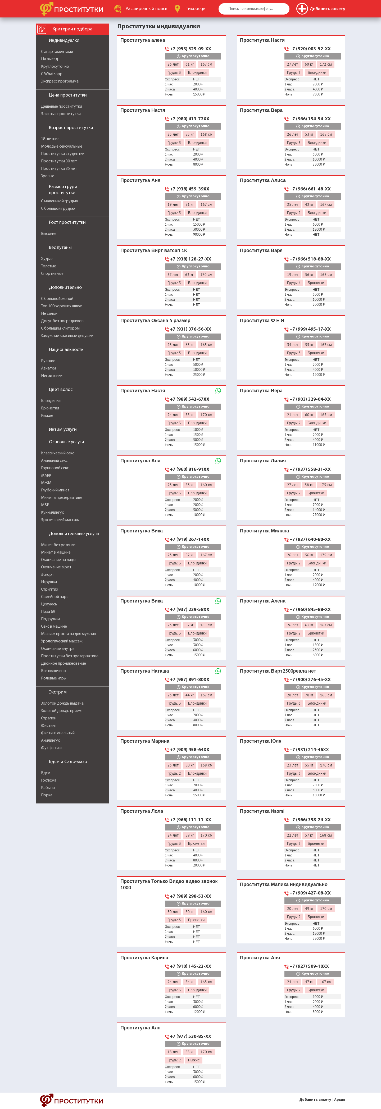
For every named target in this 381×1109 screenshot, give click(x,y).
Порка (46, 795)
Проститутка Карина (144, 958)
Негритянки (51, 376)
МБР (45, 505)
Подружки (50, 619)
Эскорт (47, 575)
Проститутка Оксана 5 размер (155, 320)
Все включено (53, 671)
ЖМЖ (46, 475)
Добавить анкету (315, 1100)
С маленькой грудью (59, 201)
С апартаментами (57, 52)
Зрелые (47, 176)
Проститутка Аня (140, 180)
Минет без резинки (58, 545)
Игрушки (49, 582)
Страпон (48, 718)
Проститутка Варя (261, 250)
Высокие (48, 234)
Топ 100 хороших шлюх (61, 306)
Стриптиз (49, 589)
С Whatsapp (51, 74)
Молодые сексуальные (61, 146)
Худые (47, 259)
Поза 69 (48, 612)
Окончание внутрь (58, 649)
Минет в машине (56, 552)
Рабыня (48, 788)
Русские (48, 361)
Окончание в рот (56, 567)
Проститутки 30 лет (59, 161)
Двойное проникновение (63, 663)
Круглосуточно (55, 67)
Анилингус (50, 740)
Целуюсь (49, 604)
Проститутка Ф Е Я (262, 320)
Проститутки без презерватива (69, 656)
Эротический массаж (60, 520)
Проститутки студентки (62, 154)
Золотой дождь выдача (62, 703)
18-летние (50, 139)
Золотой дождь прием (61, 711)
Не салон (49, 314)
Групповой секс (55, 468)
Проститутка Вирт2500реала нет (278, 671)
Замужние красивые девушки (67, 336)
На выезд (49, 59)
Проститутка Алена (262, 601)
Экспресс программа (60, 81)
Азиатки (48, 368)
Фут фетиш (51, 748)
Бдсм (45, 773)
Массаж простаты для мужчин (68, 634)
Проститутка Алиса (263, 180)
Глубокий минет (55, 490)
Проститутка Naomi (262, 811)
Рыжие (47, 416)
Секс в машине (54, 626)
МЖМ (46, 483)
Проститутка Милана (264, 531)
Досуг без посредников (62, 321)
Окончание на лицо (58, 560)
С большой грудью (58, 209)
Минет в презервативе (61, 498)
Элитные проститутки (61, 114)
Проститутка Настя (262, 40)
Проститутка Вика (141, 531)
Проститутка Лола (141, 811)
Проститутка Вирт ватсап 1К (153, 250)
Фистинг (48, 726)
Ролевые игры (53, 678)
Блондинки (51, 401)
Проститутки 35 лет (59, 169)
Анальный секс (54, 461)
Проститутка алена (142, 40)
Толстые (48, 266)
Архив (339, 1100)
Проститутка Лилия (263, 461)
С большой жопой (57, 299)
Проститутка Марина (144, 741)
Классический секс (57, 453)
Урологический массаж (62, 641)
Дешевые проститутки (61, 106)
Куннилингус (52, 512)
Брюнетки (50, 408)
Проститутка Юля (261, 741)
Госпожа (48, 780)
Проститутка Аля (140, 1028)
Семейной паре (55, 597)
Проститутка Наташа (144, 671)
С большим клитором (60, 328)
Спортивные (52, 274)
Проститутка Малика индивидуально (284, 884)
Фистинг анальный (58, 733)
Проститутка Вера (261, 110)
